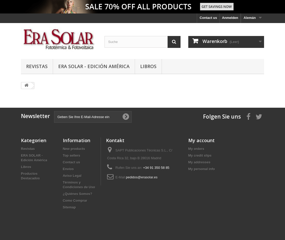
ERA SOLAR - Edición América (94, 66)
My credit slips (200, 155)
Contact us (208, 18)
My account (201, 140)
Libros (148, 66)
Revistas (37, 66)
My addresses (199, 162)
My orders (196, 149)
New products (74, 149)
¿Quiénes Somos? (77, 194)
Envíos (68, 169)
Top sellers (71, 155)
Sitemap (69, 207)
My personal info (201, 169)
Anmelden (230, 18)
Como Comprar (75, 200)
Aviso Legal (72, 176)
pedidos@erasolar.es (142, 177)
